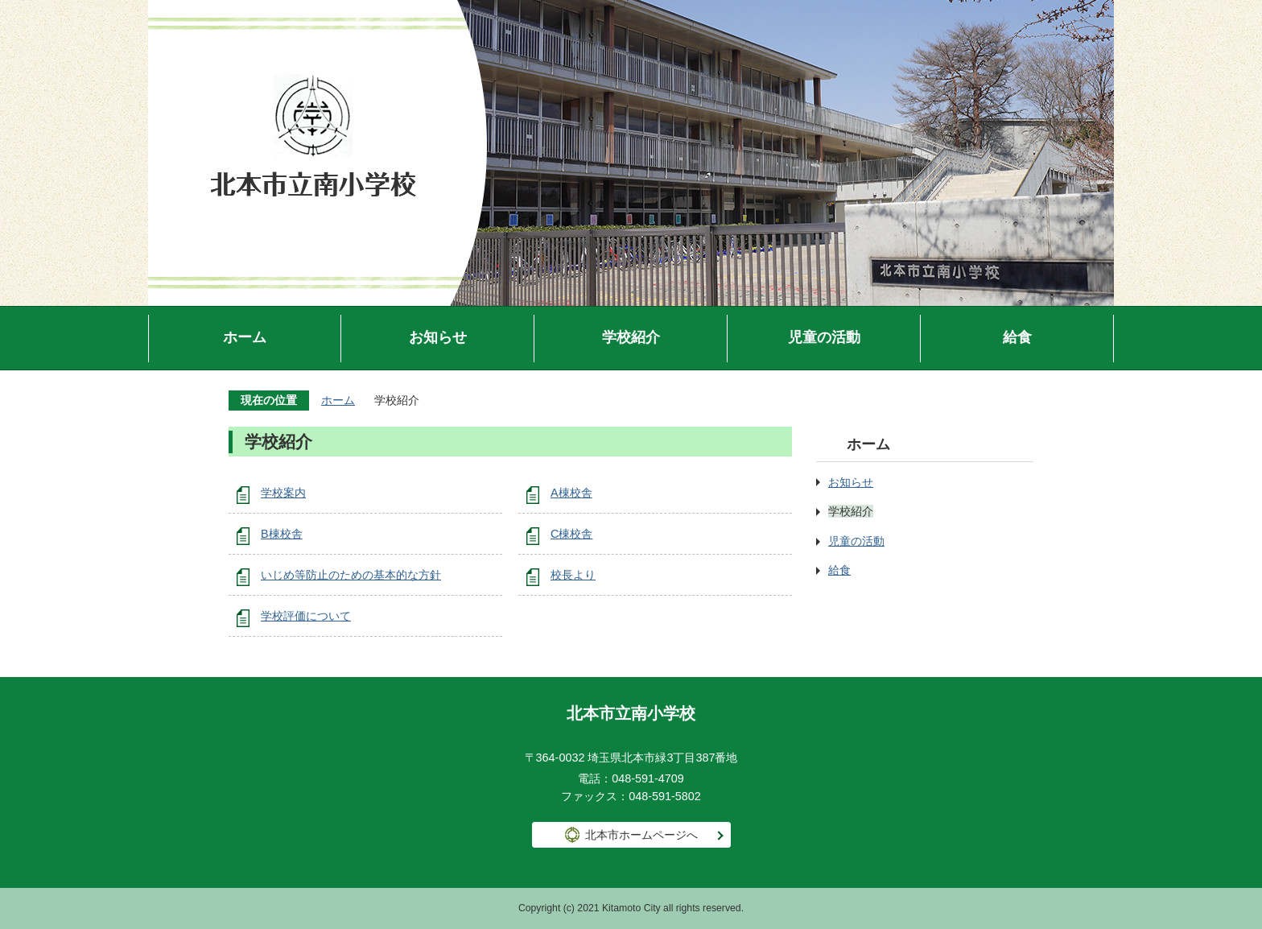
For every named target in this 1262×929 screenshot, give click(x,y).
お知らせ (438, 337)
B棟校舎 (282, 533)
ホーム (244, 337)
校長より (573, 574)
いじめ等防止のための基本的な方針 (351, 574)
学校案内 (283, 492)
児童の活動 (824, 337)
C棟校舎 (571, 533)
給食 (1017, 337)
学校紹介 (631, 337)
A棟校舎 (571, 492)
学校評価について (306, 615)
